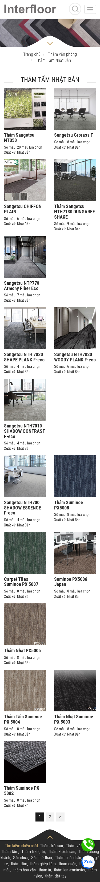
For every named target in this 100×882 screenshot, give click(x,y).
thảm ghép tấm (43, 863)
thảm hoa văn (24, 869)
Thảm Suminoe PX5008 (68, 505)
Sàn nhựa (20, 857)
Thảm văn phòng (80, 845)
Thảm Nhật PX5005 (22, 650)
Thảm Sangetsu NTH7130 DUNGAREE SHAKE (74, 212)
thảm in (45, 869)
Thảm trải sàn (51, 845)
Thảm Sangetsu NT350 (19, 137)
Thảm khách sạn (61, 851)
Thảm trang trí (33, 851)
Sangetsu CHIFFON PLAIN (23, 209)
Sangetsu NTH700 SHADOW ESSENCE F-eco (22, 508)
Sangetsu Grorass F (73, 135)
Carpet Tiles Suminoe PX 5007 (21, 581)
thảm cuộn (67, 863)
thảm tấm (19, 863)
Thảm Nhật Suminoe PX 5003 (73, 719)
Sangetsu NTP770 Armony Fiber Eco (21, 285)
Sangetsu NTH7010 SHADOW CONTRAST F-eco (24, 431)
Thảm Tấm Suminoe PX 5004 (23, 719)
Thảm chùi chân (68, 857)
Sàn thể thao (41, 857)
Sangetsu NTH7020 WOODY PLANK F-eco (75, 357)
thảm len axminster (69, 869)
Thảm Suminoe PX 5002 (21, 790)
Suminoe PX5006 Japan (70, 581)
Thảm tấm (9, 851)
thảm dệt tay (55, 876)
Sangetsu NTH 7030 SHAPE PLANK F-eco (24, 357)
